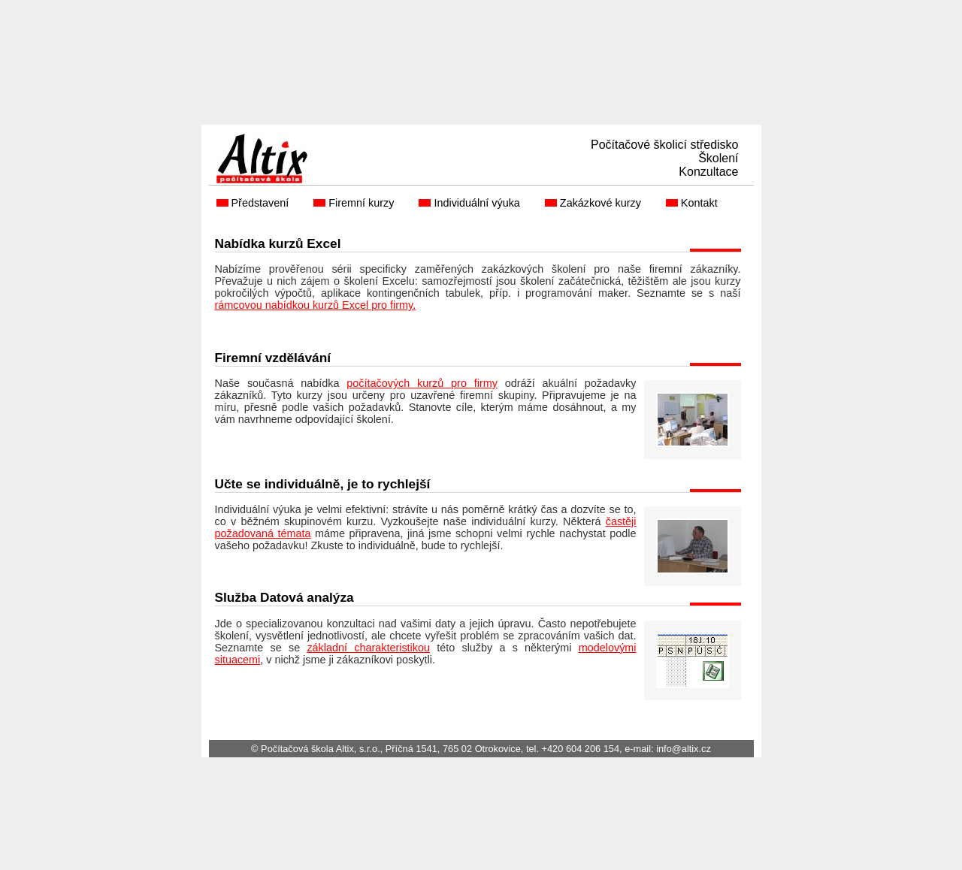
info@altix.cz (683, 748)
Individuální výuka (478, 203)
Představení (261, 203)
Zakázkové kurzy (602, 203)
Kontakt (701, 203)
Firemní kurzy (362, 203)
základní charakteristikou (368, 648)
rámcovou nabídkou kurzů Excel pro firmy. (315, 305)
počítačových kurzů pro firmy (422, 383)
